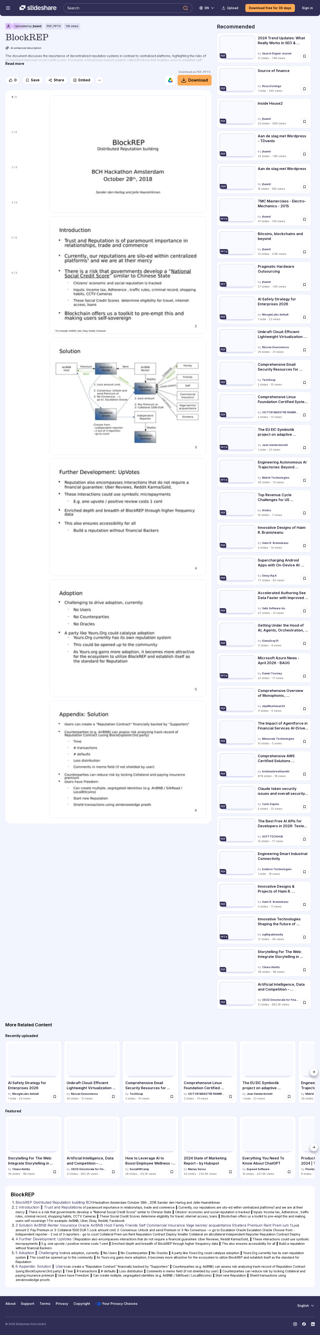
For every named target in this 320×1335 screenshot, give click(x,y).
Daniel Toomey (272, 673)
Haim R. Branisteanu (275, 543)
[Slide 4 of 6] (27, 216)
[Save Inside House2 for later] (304, 122)
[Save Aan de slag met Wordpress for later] (304, 187)
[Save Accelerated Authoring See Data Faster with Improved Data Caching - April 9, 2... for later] (304, 611)
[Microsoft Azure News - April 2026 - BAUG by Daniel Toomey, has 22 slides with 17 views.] (264, 668)
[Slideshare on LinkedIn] (313, 1324)
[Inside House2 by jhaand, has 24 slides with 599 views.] (264, 113)
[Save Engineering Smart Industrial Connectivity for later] (304, 872)
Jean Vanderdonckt (275, 445)
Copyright (82, 1304)
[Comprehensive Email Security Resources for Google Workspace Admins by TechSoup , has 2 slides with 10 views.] (264, 374)
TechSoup (269, 380)
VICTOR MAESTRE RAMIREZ (280, 412)
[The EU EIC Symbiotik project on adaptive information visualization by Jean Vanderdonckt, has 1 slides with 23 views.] (264, 439)
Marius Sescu (197, 1169)
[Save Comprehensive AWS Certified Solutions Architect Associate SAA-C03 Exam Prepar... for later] (304, 774)
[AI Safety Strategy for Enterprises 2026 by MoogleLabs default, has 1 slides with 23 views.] (264, 309)
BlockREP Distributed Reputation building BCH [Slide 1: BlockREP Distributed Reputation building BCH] (55, 1202)
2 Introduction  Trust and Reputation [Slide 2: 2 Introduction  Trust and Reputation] (48, 1207)
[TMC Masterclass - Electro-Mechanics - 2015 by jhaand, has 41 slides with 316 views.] (264, 211)
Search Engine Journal (276, 53)
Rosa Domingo (271, 86)
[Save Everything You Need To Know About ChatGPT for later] (289, 1172)
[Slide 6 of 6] (27, 286)
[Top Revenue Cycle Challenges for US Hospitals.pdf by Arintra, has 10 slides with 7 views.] (264, 505)
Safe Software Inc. (274, 608)
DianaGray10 (270, 641)
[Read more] (14, 64)
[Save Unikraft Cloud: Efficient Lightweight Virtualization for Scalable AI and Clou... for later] (304, 350)
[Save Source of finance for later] (304, 89)
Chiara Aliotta (271, 967)
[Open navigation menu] (8, 8)
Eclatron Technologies (277, 869)
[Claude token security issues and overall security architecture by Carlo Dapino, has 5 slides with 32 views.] (264, 798)
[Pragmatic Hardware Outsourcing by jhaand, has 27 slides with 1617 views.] (264, 276)
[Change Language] (207, 8)
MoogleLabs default (275, 314)
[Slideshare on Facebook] (304, 1324)
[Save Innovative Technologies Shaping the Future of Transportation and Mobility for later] (304, 937)
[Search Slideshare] (128, 8)
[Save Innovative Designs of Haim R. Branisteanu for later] (304, 546)
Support (27, 1304)
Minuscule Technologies (278, 738)
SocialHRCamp (139, 1169)
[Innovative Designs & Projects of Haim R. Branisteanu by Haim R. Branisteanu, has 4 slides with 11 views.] (264, 896)
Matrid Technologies (275, 477)
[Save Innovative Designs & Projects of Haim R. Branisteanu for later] (304, 905)
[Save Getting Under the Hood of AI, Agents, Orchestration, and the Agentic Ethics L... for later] (304, 644)
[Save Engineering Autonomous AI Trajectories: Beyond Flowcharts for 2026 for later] (304, 480)
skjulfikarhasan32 (273, 706)
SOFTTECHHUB (272, 836)
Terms (45, 1304)
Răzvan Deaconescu (275, 347)
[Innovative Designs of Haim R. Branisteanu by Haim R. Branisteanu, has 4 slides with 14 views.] (264, 537)
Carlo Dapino (270, 804)
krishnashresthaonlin (275, 771)
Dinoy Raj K (269, 575)
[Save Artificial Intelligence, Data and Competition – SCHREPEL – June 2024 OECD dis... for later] (304, 1003)
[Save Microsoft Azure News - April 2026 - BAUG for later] (304, 676)
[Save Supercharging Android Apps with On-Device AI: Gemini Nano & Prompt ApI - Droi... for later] (304, 578)
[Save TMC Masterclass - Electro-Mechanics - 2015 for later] (304, 219)
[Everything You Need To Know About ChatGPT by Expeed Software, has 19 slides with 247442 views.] (268, 1147)
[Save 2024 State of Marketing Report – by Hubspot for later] (230, 1172)
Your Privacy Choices (116, 1304)
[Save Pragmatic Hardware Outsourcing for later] (304, 285)
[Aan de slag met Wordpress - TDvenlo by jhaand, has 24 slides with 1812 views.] (264, 146)
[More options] (100, 80)
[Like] (12, 80)
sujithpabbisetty (272, 934)
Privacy (62, 1304)
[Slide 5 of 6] (27, 251)
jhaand (37, 26)
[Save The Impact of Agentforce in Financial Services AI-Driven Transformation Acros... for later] (304, 741)
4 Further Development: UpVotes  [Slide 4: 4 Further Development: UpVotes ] (45, 1239)
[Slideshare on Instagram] (295, 1324)
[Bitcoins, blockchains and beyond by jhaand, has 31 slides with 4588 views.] (264, 244)
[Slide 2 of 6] (27, 145)
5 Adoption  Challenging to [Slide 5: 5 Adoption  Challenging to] (39, 1253)
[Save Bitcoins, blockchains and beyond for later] (304, 252)
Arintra (266, 510)
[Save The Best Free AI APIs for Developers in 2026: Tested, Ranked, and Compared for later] (304, 839)
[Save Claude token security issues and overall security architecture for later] (304, 807)
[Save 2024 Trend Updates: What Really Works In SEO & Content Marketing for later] (304, 56)
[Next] (314, 1072)
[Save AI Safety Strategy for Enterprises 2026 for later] (304, 317)
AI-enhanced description (23, 48)
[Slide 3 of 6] (27, 180)
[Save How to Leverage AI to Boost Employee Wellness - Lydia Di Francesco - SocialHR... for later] (172, 1172)
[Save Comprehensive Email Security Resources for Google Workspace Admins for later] (304, 382)
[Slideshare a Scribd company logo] (38, 8)
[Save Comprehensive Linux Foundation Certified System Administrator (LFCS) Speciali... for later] (304, 415)
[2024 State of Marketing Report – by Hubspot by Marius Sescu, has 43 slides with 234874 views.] (209, 1147)
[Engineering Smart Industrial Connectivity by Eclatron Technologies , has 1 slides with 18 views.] (264, 863)
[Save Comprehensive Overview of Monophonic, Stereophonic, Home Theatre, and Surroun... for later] (304, 709)
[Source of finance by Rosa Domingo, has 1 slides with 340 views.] (264, 80)
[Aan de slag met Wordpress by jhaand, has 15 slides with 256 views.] (264, 178)
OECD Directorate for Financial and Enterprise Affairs (280, 999)
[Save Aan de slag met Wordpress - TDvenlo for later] (304, 154)
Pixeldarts (312, 1169)
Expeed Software (258, 1169)
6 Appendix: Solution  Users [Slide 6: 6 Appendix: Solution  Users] (41, 1266)
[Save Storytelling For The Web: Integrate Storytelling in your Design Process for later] (304, 970)
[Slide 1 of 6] (27, 110)
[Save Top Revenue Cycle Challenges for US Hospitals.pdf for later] (304, 513)
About (10, 1304)
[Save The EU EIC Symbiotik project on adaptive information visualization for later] (304, 448)
